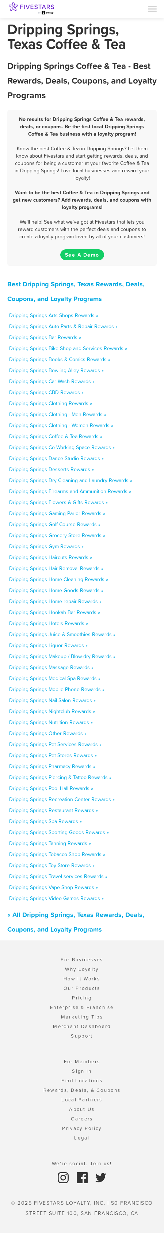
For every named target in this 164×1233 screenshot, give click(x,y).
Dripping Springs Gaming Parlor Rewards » (57, 513)
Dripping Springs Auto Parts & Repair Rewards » (63, 326)
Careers (82, 1118)
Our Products (82, 988)
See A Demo (82, 254)
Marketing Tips (82, 1016)
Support (82, 1035)
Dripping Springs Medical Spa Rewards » (54, 678)
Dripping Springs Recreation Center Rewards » (62, 799)
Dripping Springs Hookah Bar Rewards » (54, 612)
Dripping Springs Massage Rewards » (51, 667)
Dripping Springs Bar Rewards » (45, 337)
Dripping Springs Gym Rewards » (46, 546)
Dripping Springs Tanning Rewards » (50, 843)
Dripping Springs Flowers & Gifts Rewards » (58, 502)
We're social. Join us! (82, 1163)
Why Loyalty (82, 969)
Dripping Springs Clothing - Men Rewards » (57, 414)
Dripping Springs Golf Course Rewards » (54, 524)
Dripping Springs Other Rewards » (48, 733)
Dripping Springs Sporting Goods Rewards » (59, 832)
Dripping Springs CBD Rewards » (46, 392)
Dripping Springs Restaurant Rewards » (53, 810)
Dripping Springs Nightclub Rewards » (52, 711)
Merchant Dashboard (82, 1026)
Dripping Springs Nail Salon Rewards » (52, 700)
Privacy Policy (82, 1128)
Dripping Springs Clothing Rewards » (50, 403)
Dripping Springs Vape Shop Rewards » (53, 887)
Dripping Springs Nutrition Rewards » (51, 722)
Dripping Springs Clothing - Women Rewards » (61, 425)
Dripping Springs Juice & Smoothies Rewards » (62, 634)
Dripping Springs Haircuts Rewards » (50, 557)
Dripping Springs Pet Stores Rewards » (53, 755)
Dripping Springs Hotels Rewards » (48, 623)
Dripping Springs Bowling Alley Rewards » (56, 370)
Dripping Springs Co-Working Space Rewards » (62, 447)
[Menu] (152, 8)
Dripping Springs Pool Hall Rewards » (51, 788)
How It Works (82, 978)
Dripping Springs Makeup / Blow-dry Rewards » (62, 656)
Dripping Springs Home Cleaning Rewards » (58, 579)
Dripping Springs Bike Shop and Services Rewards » (68, 348)
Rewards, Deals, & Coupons (82, 1090)
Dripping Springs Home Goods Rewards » (56, 590)
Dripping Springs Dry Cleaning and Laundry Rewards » (70, 480)
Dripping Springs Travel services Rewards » (58, 876)
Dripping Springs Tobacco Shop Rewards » (57, 854)
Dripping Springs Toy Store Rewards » (52, 865)
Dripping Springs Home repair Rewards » (55, 601)
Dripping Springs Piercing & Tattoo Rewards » (60, 777)
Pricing (82, 997)
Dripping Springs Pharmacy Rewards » (52, 766)
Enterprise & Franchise (82, 1007)
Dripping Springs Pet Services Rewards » (55, 744)
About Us (82, 1109)
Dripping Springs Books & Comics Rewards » (59, 359)
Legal (82, 1137)
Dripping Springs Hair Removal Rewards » (56, 568)
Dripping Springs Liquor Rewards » (48, 645)
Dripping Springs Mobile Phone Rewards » (56, 689)
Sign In (82, 1071)
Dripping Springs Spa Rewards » (45, 821)
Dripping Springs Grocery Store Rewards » (57, 535)
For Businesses (82, 959)
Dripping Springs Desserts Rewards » (51, 469)
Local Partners (81, 1099)
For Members (82, 1061)
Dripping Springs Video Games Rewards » (56, 898)
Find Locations (82, 1080)
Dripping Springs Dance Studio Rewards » (56, 458)
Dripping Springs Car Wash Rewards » (52, 381)
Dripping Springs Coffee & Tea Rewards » (55, 436)
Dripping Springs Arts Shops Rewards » (53, 315)
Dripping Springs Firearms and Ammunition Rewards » (70, 491)
